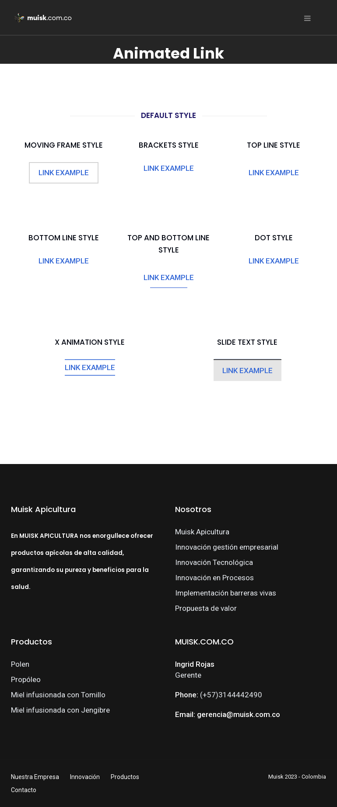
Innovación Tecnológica (214, 562)
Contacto (23, 789)
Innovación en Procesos (214, 577)
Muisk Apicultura (202, 531)
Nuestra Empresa (35, 776)
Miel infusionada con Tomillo (58, 694)
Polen (20, 664)
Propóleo (26, 679)
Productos (125, 776)
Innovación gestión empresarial (226, 547)
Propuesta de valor (206, 608)
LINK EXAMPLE (64, 172)
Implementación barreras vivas (225, 593)
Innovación (85, 776)
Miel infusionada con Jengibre (60, 710)
